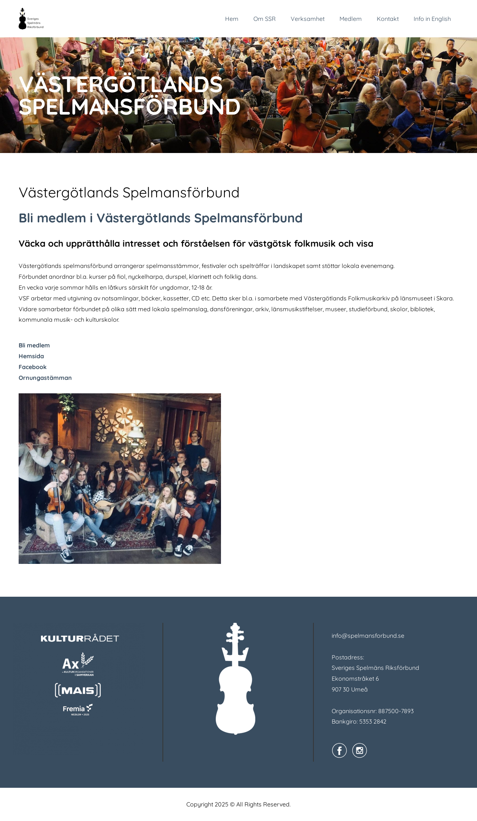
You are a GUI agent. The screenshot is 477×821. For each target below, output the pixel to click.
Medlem (350, 18)
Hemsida (31, 356)
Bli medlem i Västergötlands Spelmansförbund (161, 218)
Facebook (33, 367)
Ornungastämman (45, 377)
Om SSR (264, 18)
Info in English (432, 18)
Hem (231, 18)
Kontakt (388, 18)
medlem (38, 345)
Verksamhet (308, 18)
